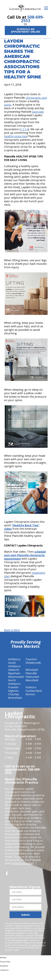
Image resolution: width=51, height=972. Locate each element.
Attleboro (14, 659)
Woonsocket (16, 677)
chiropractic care (36, 97)
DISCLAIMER (16, 940)
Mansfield (32, 680)
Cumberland (34, 691)
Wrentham (15, 698)
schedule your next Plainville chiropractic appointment (25, 555)
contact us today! (23, 863)
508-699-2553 (32, 18)
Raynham (14, 673)
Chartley (13, 694)
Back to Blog (12, 630)
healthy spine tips (15, 136)
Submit (25, 914)
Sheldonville (33, 663)
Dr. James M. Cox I (37, 945)
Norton (30, 694)
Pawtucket (32, 677)
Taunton (31, 659)
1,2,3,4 (24, 129)
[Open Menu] (46, 8)
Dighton (13, 691)
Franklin (13, 687)
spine (7, 104)
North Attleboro (14, 682)
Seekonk (13, 670)
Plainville (31, 673)
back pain (38, 111)
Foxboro (31, 687)
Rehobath (32, 670)
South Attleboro (14, 664)
